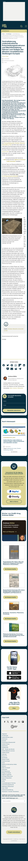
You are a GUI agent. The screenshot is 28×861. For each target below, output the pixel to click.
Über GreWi (5, 788)
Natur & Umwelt (6, 767)
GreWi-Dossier (5, 752)
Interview (4, 754)
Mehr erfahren (14, 501)
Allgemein (4, 734)
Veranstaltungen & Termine (8, 783)
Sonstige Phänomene (7, 776)
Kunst (3, 762)
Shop (14, 708)
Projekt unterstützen (14, 832)
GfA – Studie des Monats (8, 749)
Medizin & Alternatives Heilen (9, 764)
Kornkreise (4, 757)
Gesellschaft (5, 747)
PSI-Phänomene (6, 771)
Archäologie (8, 33)
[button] (3, 365)
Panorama (4, 769)
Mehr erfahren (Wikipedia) (16, 388)
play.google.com (14, 678)
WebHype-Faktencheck (8, 786)
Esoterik (4, 740)
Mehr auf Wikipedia (9, 531)
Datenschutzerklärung (7, 789)
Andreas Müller (5, 56)
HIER (4, 159)
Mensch (4, 766)
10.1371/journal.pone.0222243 (10, 176)
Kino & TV (4, 756)
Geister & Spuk (5, 744)
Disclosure (4, 739)
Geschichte (5, 745)
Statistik (11, 449)
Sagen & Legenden (6, 774)
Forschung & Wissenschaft (8, 742)
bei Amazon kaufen (10, 569)
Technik (4, 779)
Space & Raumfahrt (7, 778)
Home (3, 33)
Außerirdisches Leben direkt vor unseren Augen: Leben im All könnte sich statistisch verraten (13, 441)
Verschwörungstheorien (8, 784)
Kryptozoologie (6, 761)
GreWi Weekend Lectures (8, 750)
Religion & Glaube (6, 772)
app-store (14, 673)
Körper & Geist (5, 759)
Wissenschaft (5, 151)
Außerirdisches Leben (9, 437)
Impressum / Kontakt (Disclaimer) (10, 791)
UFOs (3, 781)
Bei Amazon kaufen (10, 641)
